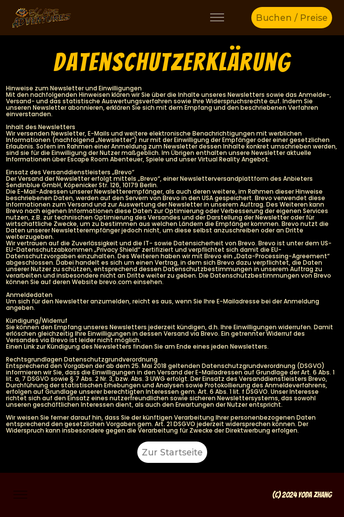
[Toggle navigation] (217, 17)
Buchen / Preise (292, 17)
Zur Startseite (172, 452)
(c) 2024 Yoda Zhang (302, 495)
